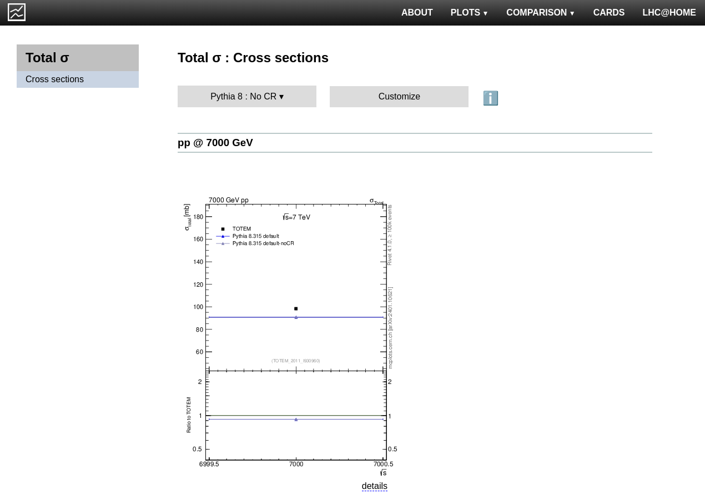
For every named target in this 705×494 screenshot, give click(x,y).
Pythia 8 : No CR (243, 96)
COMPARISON (540, 12)
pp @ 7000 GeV (215, 142)
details (374, 486)
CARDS (609, 12)
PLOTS (470, 12)
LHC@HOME (669, 12)
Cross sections (55, 79)
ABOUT (417, 12)
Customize (400, 96)
